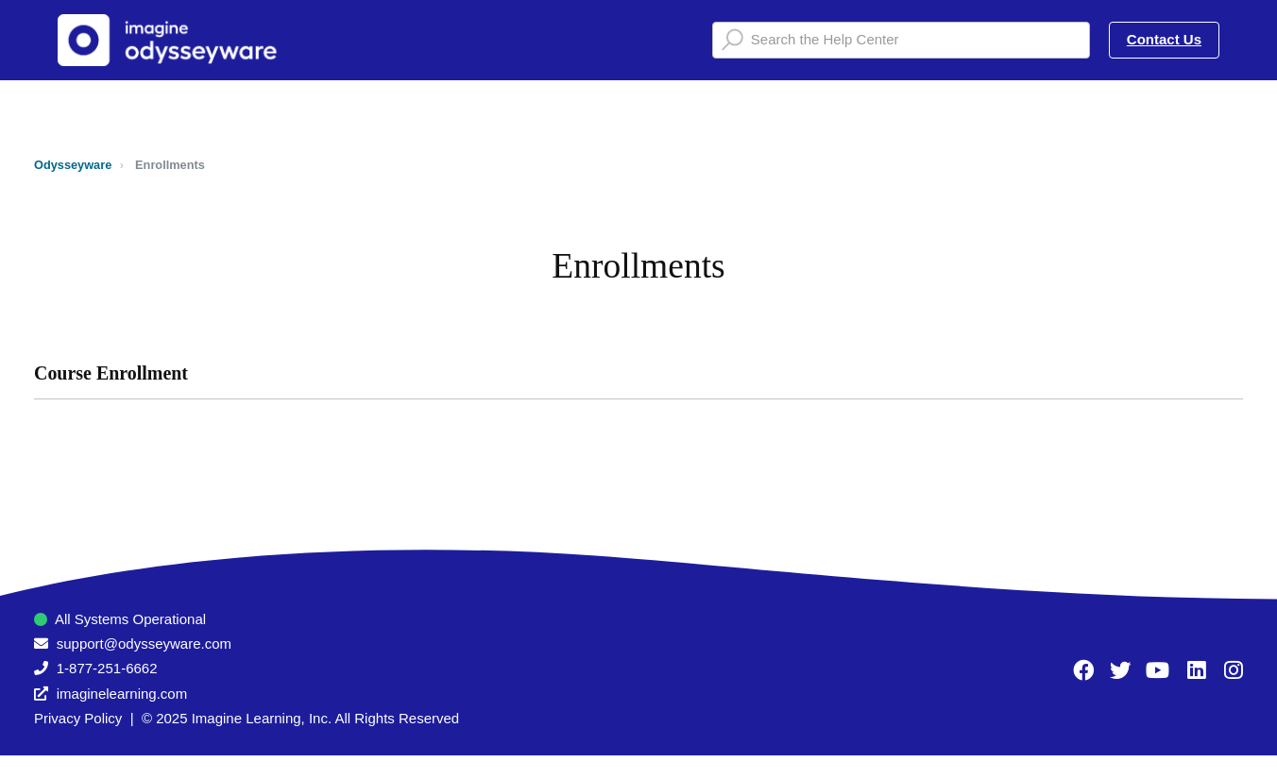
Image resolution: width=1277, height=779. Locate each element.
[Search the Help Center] (901, 40)
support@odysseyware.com (144, 643)
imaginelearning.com (122, 694)
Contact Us (1164, 39)
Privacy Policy (78, 718)
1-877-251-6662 (107, 668)
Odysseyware (72, 165)
